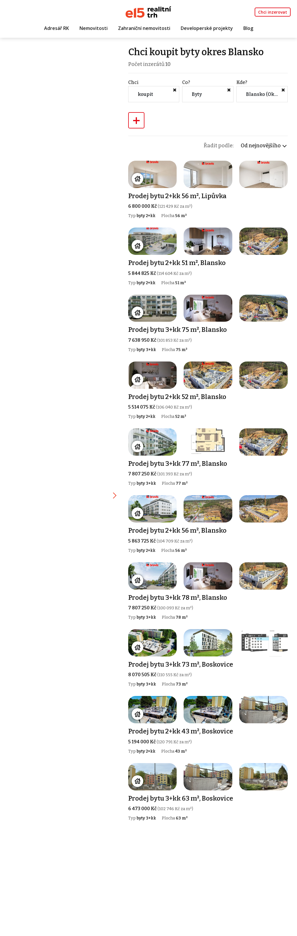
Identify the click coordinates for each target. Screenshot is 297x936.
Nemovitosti (93, 28)
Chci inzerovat (272, 12)
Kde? (241, 82)
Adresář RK (56, 28)
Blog (248, 28)
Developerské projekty (207, 28)
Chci (133, 82)
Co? (186, 82)
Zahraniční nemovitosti (144, 28)
